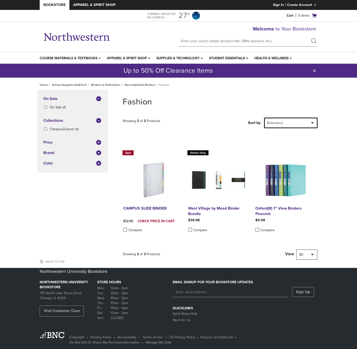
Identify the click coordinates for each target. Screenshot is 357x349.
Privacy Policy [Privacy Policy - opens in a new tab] (100, 337)
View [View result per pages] (289, 254)
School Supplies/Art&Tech (69, 85)
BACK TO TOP (55, 261)
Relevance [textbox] (275, 123)
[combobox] (290, 123)
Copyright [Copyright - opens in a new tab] (76, 337)
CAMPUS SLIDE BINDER (145, 208)
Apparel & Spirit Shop (94, 4)
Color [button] (72, 163)
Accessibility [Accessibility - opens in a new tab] (127, 337)
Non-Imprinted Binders (139, 85)
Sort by (254, 122)
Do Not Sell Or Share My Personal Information (104, 342)
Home (44, 85)
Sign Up (303, 291)
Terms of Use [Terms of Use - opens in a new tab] (153, 337)
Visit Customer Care (62, 310)
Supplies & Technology (178, 58)
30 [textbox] (301, 255)
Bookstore (54, 4)
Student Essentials (227, 58)
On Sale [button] (72, 99)
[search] (313, 41)
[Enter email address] (230, 292)
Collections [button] (72, 121)
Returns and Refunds (217, 337)
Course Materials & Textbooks (68, 58)
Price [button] (72, 143)
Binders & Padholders (105, 85)
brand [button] (72, 153)
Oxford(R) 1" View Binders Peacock (278, 211)
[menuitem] (70, 58)
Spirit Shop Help (185, 314)
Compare (132, 230)
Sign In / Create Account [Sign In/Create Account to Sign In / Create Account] (295, 4)
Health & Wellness (271, 58)
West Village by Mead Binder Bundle (214, 211)
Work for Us (182, 320)
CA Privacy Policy (182, 337)
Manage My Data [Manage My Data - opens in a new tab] (158, 342)
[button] (314, 70)
